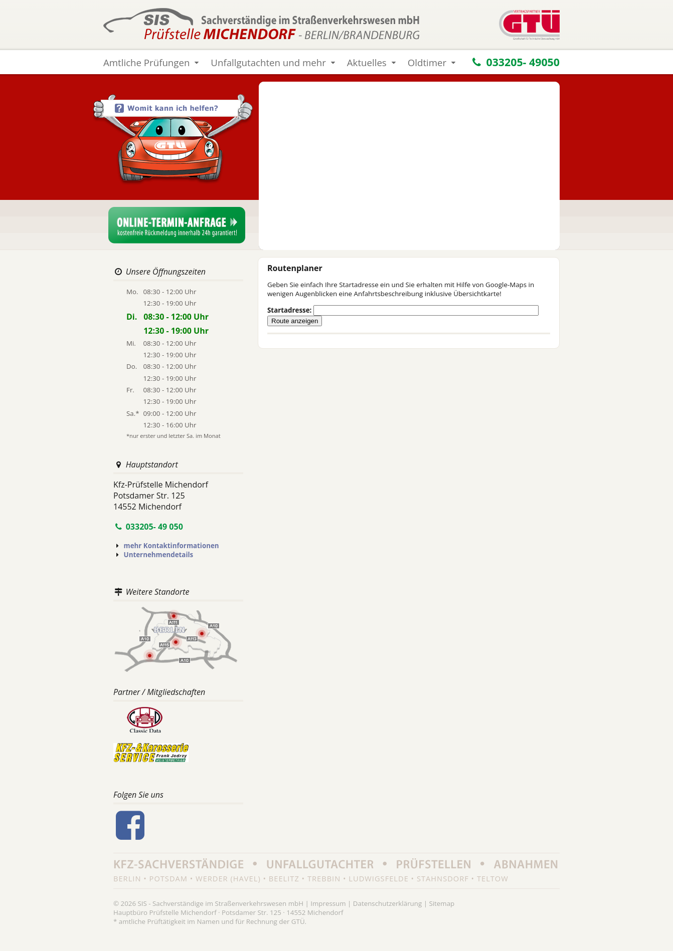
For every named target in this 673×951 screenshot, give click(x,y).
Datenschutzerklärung (387, 903)
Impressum (328, 903)
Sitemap (441, 903)
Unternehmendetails (159, 554)
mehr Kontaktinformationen (171, 545)
